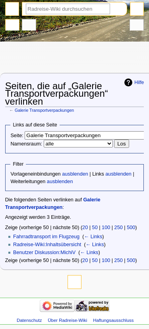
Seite (12, 25)
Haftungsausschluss (113, 320)
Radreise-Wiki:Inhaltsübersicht (47, 244)
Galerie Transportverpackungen (44, 110)
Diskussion (29, 25)
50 (95, 227)
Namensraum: (26, 144)
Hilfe (139, 82)
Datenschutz (29, 320)
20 (85, 227)
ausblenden (75, 174)
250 (118, 227)
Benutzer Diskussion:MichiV (44, 252)
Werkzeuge (136, 25)
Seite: (16, 135)
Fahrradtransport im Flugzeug (46, 236)
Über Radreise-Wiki (67, 320)
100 (106, 227)
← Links (93, 236)
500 (131, 227)
